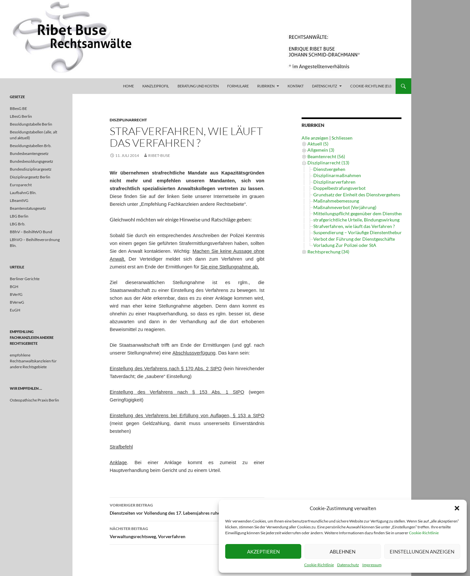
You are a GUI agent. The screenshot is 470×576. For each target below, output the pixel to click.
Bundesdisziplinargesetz (31, 169)
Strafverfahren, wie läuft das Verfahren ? (354, 226)
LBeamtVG (19, 200)
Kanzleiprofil (155, 86)
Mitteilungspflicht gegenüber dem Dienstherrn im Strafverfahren (378, 213)
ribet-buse (159, 155)
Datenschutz (348, 564)
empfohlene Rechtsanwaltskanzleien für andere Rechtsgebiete (33, 361)
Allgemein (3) (320, 150)
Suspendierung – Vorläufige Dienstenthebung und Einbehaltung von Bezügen (390, 232)
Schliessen (342, 138)
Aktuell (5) (317, 143)
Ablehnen (342, 551)
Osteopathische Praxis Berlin (34, 400)
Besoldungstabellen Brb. (31, 145)
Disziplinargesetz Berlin (30, 176)
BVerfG (16, 294)
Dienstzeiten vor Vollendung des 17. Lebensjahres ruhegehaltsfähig (187, 508)
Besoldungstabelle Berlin (31, 124)
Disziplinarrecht (128, 119)
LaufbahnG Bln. (23, 192)
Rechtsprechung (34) (328, 249)
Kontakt (296, 86)
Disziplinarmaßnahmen (337, 175)
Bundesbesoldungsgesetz (31, 161)
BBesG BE (18, 108)
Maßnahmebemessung (336, 201)
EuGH (15, 310)
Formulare (238, 86)
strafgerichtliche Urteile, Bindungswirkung (356, 219)
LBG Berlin (19, 216)
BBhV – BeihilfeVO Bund (31, 231)
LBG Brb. (17, 223)
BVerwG (17, 302)
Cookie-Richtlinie (424, 532)
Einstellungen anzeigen (422, 551)
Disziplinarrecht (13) (328, 162)
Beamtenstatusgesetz (28, 208)
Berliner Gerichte (24, 278)
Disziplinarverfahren (334, 182)
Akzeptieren (263, 551)
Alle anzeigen (315, 138)
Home (128, 86)
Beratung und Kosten (198, 86)
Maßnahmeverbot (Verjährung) (344, 207)
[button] (457, 508)
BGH (14, 286)
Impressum (372, 564)
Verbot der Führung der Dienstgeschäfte (354, 239)
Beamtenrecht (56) (326, 156)
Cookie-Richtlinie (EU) (370, 86)
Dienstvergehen (329, 169)
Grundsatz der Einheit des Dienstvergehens (356, 194)
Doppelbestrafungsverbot (339, 188)
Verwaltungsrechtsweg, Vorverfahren (187, 532)
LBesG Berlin (21, 116)
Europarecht (21, 184)
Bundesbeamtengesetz (29, 153)
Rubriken (265, 86)
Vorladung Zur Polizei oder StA (344, 245)
